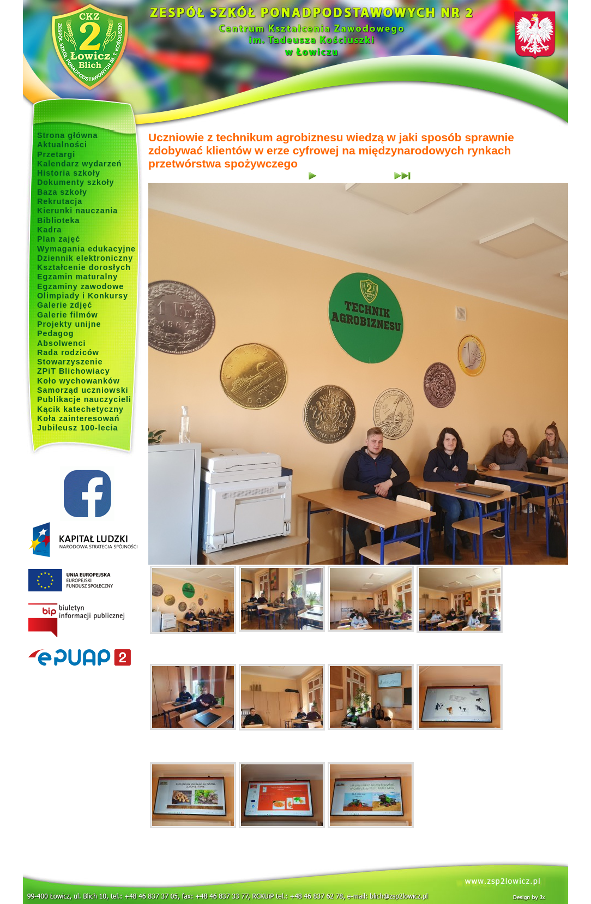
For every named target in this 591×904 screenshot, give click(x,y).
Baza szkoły (62, 192)
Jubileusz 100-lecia (77, 427)
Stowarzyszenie (70, 361)
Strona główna (67, 135)
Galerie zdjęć (64, 305)
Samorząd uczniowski (83, 390)
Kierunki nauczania (77, 210)
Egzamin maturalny (77, 276)
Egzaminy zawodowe (80, 286)
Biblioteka (58, 220)
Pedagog (55, 333)
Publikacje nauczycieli (84, 399)
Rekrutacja (59, 201)
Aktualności (62, 144)
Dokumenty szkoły (75, 182)
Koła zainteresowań (78, 418)
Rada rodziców (68, 352)
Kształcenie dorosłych (84, 267)
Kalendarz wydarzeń (79, 163)
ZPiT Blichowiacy (73, 371)
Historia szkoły (68, 173)
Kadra (49, 229)
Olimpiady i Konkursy (82, 295)
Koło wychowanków (78, 380)
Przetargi (56, 154)
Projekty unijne (69, 324)
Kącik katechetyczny (80, 409)
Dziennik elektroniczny (85, 258)
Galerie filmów (67, 314)
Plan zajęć (58, 239)
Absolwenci (61, 343)
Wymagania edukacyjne (86, 248)
